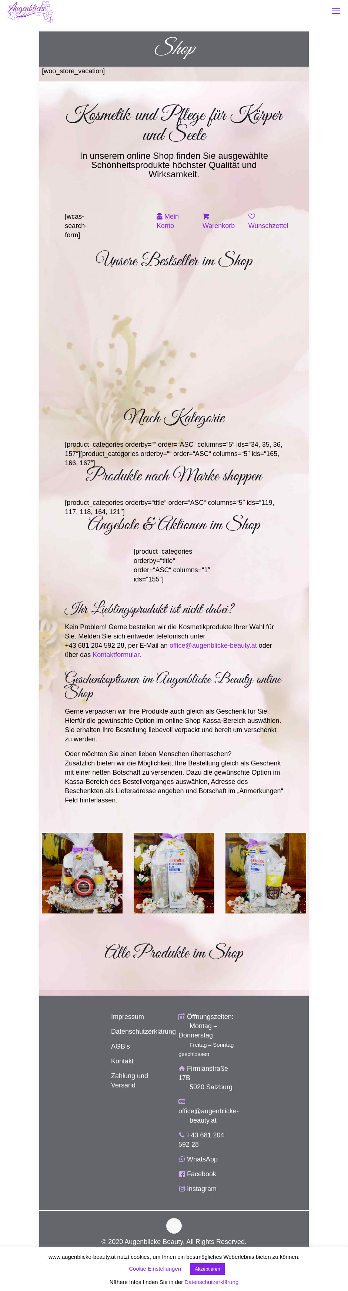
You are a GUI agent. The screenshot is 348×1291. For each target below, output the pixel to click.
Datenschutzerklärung (143, 1031)
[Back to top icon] (174, 1226)
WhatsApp (202, 1159)
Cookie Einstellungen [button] (155, 1268)
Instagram (202, 1189)
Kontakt (122, 1061)
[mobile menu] (336, 11)
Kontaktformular (116, 654)
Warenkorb (219, 225)
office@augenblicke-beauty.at (213, 645)
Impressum (127, 1016)
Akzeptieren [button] (207, 1269)
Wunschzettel (268, 225)
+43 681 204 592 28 (94, 645)
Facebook (201, 1174)
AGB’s (120, 1046)
